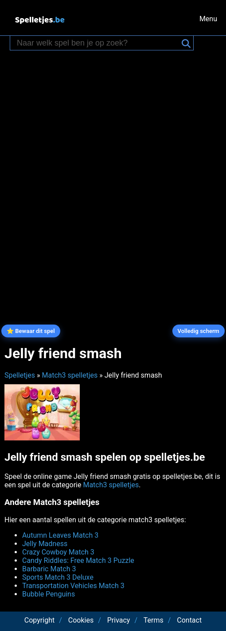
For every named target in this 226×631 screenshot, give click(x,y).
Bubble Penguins (48, 594)
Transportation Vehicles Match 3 (73, 585)
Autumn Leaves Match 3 (60, 535)
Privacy (118, 620)
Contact (189, 620)
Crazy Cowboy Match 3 (58, 552)
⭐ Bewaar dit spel (31, 331)
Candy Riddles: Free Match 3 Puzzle (78, 560)
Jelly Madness (44, 543)
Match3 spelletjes (69, 375)
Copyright (39, 620)
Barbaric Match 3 (49, 569)
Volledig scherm (198, 331)
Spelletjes (19, 375)
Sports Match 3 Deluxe (58, 577)
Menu (208, 19)
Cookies (81, 620)
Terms (154, 620)
